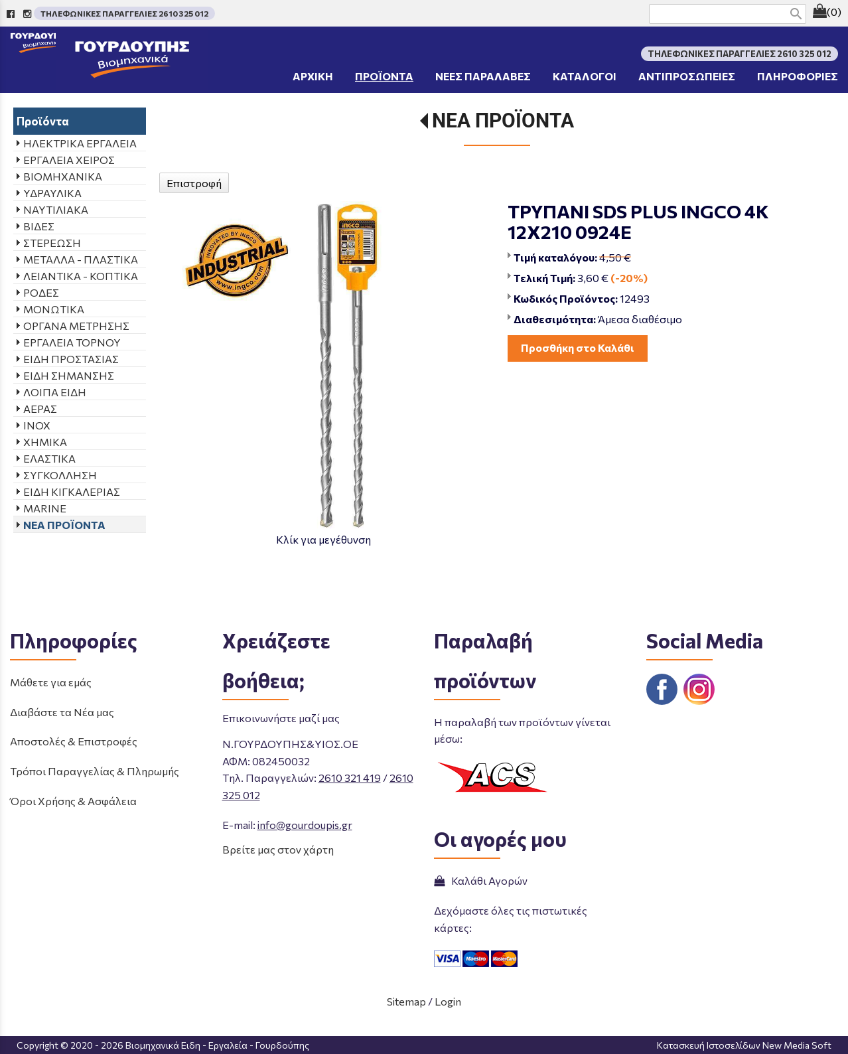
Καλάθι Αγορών (481, 880)
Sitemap (406, 1001)
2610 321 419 (349, 777)
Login (448, 1001)
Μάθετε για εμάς (51, 682)
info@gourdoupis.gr (304, 824)
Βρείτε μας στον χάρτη (278, 849)
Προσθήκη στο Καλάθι (577, 347)
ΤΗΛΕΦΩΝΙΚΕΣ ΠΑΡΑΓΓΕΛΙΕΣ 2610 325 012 (124, 13)
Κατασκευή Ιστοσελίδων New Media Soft (744, 1045)
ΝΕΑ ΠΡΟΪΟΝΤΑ (503, 120)
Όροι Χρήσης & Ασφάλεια (73, 800)
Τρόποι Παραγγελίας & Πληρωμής (94, 771)
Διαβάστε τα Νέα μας (62, 712)
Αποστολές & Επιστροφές (73, 741)
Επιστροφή (194, 183)
